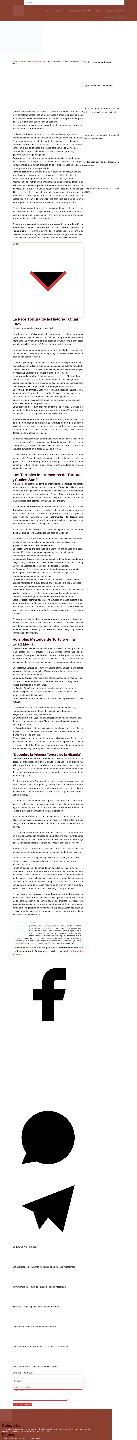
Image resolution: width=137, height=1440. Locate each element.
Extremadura (18, 1425)
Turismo (79, 11)
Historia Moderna (44, 1425)
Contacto (5, 1434)
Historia (45, 11)
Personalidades (14, 1427)
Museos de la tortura (62, 11)
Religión (25, 1427)
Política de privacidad (18, 1434)
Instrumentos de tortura (61, 1425)
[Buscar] (34, 6)
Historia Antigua (30, 1425)
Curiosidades (7, 1425)
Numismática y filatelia (115, 11)
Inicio (36, 11)
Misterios (75, 1425)
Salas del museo (36, 1427)
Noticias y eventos (94, 11)
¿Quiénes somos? (34, 1434)
